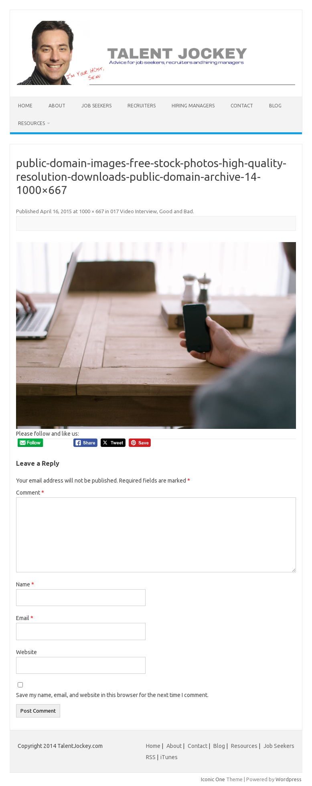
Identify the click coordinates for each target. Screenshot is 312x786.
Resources (31, 123)
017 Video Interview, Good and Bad (151, 211)
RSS (151, 757)
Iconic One (213, 779)
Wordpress (289, 779)
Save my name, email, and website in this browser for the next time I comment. (112, 695)
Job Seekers (96, 105)
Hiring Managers (193, 105)
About (57, 105)
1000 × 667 (91, 211)
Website (26, 652)
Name (25, 584)
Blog (275, 105)
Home (25, 105)
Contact (242, 105)
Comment (30, 492)
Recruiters (142, 105)
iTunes (169, 757)
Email (24, 618)
